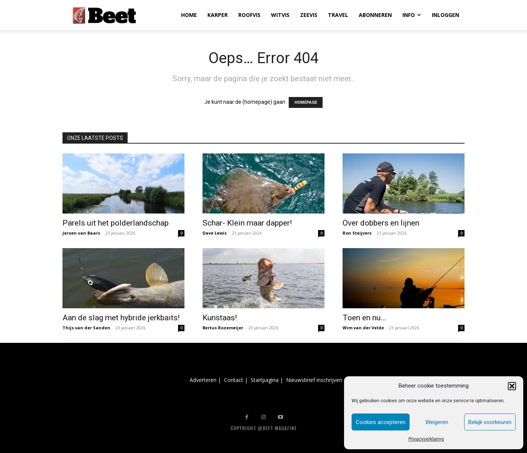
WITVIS (280, 14)
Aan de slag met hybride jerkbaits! (121, 317)
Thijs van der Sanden (86, 327)
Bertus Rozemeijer (223, 327)
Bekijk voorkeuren (490, 422)
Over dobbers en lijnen (381, 222)
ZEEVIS (308, 14)
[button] (512, 386)
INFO (411, 14)
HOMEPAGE (305, 102)
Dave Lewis (215, 233)
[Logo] (104, 15)
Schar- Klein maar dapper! (247, 222)
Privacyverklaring (426, 439)
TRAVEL (338, 14)
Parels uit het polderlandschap (115, 222)
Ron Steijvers (357, 233)
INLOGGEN (445, 14)
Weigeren (436, 422)
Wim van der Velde (363, 327)
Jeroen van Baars (81, 233)
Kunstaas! (220, 317)
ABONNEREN (375, 14)
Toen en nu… (364, 317)
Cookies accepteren (380, 422)
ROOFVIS (249, 14)
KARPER (217, 14)
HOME (189, 14)
